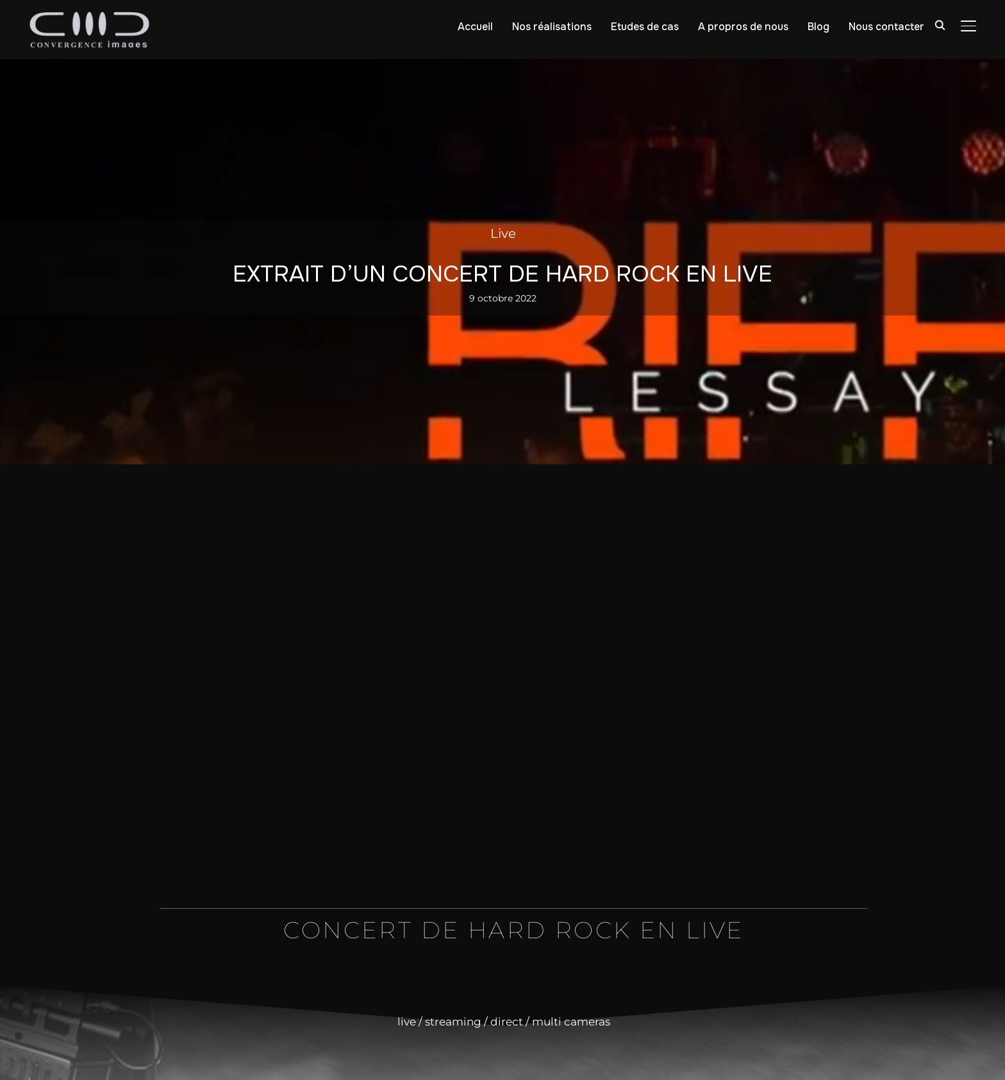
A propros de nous (743, 26)
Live (503, 233)
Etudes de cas (645, 26)
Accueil (475, 26)
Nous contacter (886, 26)
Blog (818, 26)
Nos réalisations (552, 26)
